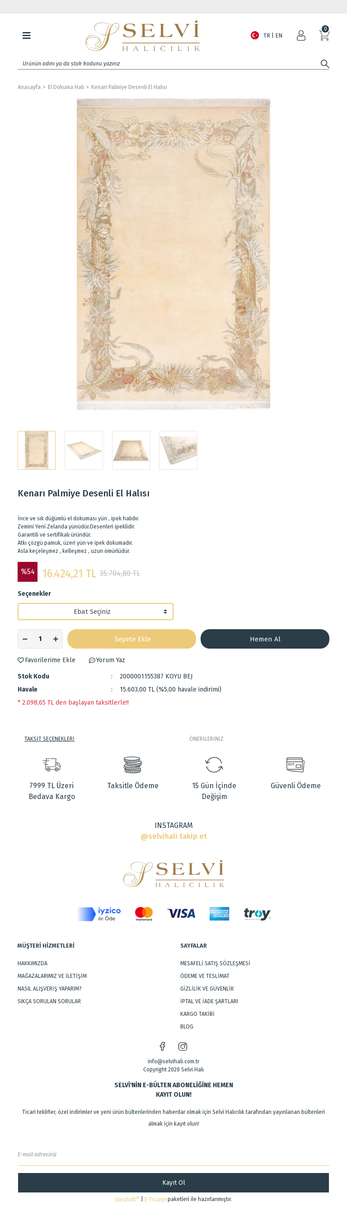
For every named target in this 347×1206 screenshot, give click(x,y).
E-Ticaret (155, 1200)
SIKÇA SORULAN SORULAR (49, 1001)
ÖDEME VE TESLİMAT (205, 976)
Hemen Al (265, 639)
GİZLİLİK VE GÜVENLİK (207, 989)
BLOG (186, 1027)
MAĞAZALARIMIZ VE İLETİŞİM (52, 976)
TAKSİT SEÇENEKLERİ (49, 739)
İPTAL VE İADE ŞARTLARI (209, 1001)
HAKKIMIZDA (32, 963)
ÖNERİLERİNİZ (206, 739)
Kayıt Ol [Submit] (173, 1183)
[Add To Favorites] (46, 660)
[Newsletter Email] (173, 1154)
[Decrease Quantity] (25, 639)
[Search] (173, 64)
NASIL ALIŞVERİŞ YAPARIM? (50, 989)
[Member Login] (301, 35)
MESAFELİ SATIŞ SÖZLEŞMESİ (215, 963)
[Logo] (142, 35)
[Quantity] (40, 639)
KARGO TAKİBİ (197, 1014)
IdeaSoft (127, 1199)
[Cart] (324, 35)
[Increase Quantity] (55, 639)
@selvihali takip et (174, 836)
